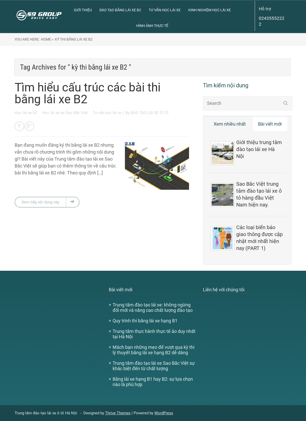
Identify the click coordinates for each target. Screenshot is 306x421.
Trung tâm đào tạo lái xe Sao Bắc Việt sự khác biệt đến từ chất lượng (154, 365)
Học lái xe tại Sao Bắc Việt (65, 112)
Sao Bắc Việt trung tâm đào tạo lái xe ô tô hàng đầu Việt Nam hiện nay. (259, 194)
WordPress (163, 413)
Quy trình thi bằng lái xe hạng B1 (145, 320)
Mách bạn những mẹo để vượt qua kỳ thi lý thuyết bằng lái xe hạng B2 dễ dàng (153, 349)
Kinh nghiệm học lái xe (209, 10)
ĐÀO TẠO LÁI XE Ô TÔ (149, 112)
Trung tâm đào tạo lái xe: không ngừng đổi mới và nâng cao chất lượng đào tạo (153, 307)
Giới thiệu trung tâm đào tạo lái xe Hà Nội (259, 149)
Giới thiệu (83, 10)
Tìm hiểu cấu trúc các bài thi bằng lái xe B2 (88, 93)
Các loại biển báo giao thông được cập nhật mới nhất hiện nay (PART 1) (259, 237)
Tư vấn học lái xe (165, 10)
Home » (47, 39)
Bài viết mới (270, 124)
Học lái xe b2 (26, 112)
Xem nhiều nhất (230, 124)
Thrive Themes (118, 413)
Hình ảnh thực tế (152, 26)
